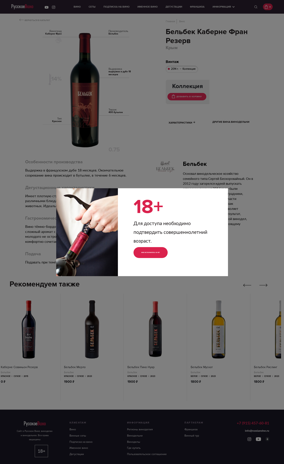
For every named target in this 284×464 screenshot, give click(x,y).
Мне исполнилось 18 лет (160, 252)
